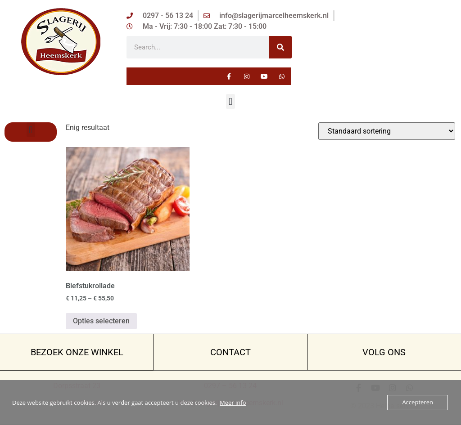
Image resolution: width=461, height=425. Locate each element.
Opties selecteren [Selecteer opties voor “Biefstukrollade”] (101, 321)
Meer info (233, 402)
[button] (230, 101)
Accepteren (417, 402)
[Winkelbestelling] (386, 131)
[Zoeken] (280, 47)
